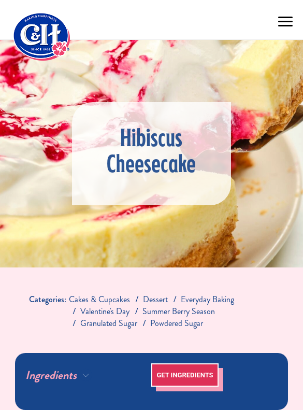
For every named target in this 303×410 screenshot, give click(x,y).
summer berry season (178, 311)
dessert (155, 299)
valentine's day (104, 311)
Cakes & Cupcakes (99, 299)
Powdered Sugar (176, 323)
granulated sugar (108, 323)
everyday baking (207, 299)
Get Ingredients (184, 375)
